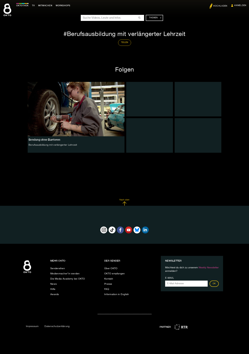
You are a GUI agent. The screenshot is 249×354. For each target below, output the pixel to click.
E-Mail (169, 278)
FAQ (106, 289)
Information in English (116, 294)
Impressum (32, 326)
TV (33, 5)
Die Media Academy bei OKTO (67, 279)
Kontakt (108, 279)
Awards (54, 294)
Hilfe (52, 289)
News (53, 284)
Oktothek (22, 5)
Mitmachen (45, 5)
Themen (155, 18)
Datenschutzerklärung (57, 326)
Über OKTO (110, 268)
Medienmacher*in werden (65, 273)
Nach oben (124, 202)
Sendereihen (57, 268)
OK (214, 284)
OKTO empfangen (114, 273)
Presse (108, 284)
